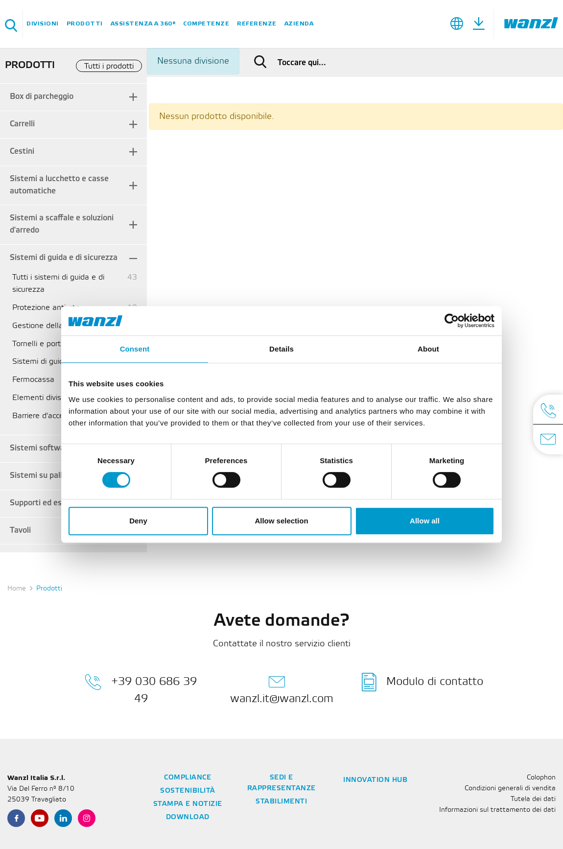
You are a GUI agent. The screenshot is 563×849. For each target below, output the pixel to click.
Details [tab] (281, 349)
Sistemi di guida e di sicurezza (63, 257)
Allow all (425, 521)
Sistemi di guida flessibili (55, 361)
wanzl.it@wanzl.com (281, 688)
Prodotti (85, 23)
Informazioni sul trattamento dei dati (497, 810)
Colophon (541, 778)
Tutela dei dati (533, 799)
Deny (138, 521)
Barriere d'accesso (44, 416)
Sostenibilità (187, 791)
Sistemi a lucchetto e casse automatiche (59, 185)
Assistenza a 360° (143, 23)
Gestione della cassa (49, 326)
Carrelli (22, 124)
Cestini (22, 151)
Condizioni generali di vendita (510, 788)
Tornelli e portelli (41, 344)
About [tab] (428, 349)
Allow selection (281, 521)
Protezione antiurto (46, 307)
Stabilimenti (281, 802)
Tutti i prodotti (109, 66)
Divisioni (42, 23)
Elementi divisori (41, 397)
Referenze (257, 23)
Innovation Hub (375, 780)
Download (188, 817)
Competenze (206, 23)
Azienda (299, 23)
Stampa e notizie (187, 804)
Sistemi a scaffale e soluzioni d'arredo (62, 224)
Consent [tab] (135, 349)
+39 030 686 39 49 (141, 688)
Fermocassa (33, 379)
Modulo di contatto (422, 682)
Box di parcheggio (41, 96)
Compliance (187, 778)
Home (16, 589)
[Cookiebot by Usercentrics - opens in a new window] (451, 320)
